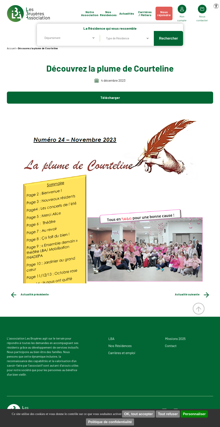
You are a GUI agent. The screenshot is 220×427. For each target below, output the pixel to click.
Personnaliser (194, 414)
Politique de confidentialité (110, 422)
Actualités (126, 13)
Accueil (11, 48)
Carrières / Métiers (145, 13)
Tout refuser (168, 414)
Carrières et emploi (121, 353)
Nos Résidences (108, 13)
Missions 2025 (175, 338)
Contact (171, 346)
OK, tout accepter (138, 414)
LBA (111, 338)
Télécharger (110, 97)
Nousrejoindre (164, 13)
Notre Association (90, 13)
